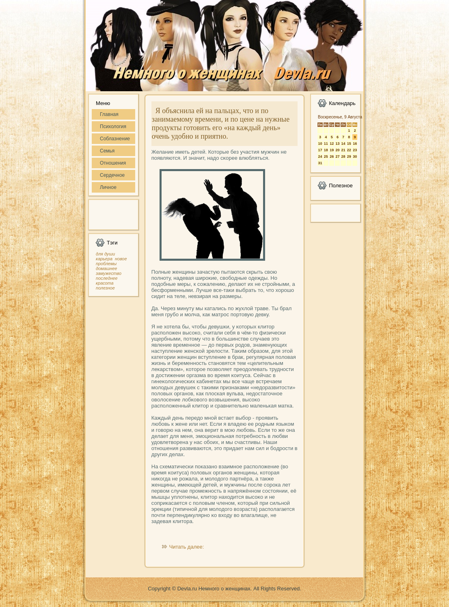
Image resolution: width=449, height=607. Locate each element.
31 (320, 163)
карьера (104, 258)
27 (337, 156)
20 (337, 150)
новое (121, 258)
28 (343, 156)
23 (355, 150)
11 (326, 144)
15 (349, 144)
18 (326, 150)
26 (332, 156)
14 (343, 144)
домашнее (106, 268)
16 (355, 144)
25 (326, 156)
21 (343, 150)
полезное (105, 287)
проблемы (106, 263)
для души (105, 253)
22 (349, 150)
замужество (108, 273)
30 (355, 156)
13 (337, 144)
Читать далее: (186, 547)
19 (332, 150)
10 (320, 144)
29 (349, 156)
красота (105, 283)
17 (320, 150)
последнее (106, 278)
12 (332, 144)
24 (320, 156)
